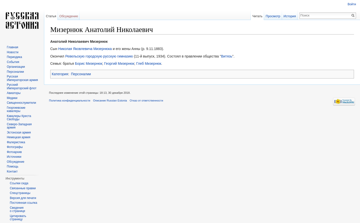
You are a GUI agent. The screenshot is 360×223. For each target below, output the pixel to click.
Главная (12, 47)
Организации (16, 66)
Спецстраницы (20, 193)
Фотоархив (14, 152)
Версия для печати (23, 198)
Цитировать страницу (18, 217)
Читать (257, 16)
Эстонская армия (19, 132)
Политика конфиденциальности (69, 100)
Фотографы (15, 147)
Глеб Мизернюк (148, 64)
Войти (352, 4)
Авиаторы (13, 93)
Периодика (14, 57)
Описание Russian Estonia (110, 100)
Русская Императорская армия (22, 78)
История (290, 16)
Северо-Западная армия (19, 126)
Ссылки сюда (19, 183)
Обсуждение (68, 16)
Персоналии (81, 74)
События (13, 62)
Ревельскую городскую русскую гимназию (99, 56)
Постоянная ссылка (23, 202)
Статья (51, 16)
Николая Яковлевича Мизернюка (85, 49)
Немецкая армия (18, 137)
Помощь (12, 166)
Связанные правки (23, 188)
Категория (60, 74)
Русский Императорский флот (21, 86)
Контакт (12, 171)
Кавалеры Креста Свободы (19, 117)
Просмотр (273, 16)
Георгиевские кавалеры (16, 109)
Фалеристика (16, 142)
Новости (12, 52)
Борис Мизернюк (88, 64)
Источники (14, 156)
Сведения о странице (17, 209)
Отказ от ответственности (146, 100)
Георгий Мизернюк (119, 64)
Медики (12, 98)
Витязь (226, 56)
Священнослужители (21, 102)
